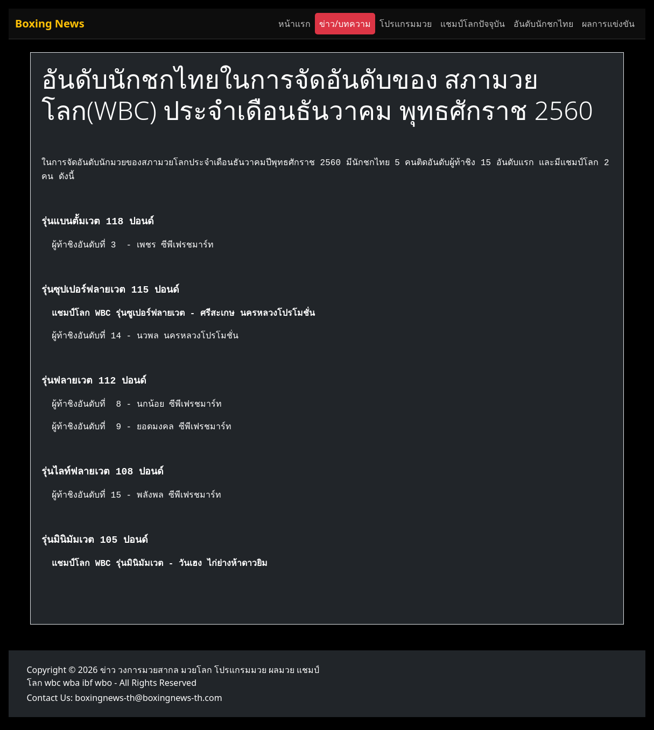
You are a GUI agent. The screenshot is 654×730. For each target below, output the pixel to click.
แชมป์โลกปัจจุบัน (472, 24)
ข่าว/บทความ (345, 24)
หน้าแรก (294, 24)
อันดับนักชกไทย (543, 24)
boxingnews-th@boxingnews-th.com (148, 698)
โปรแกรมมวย (405, 24)
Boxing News (50, 23)
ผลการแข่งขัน (608, 24)
